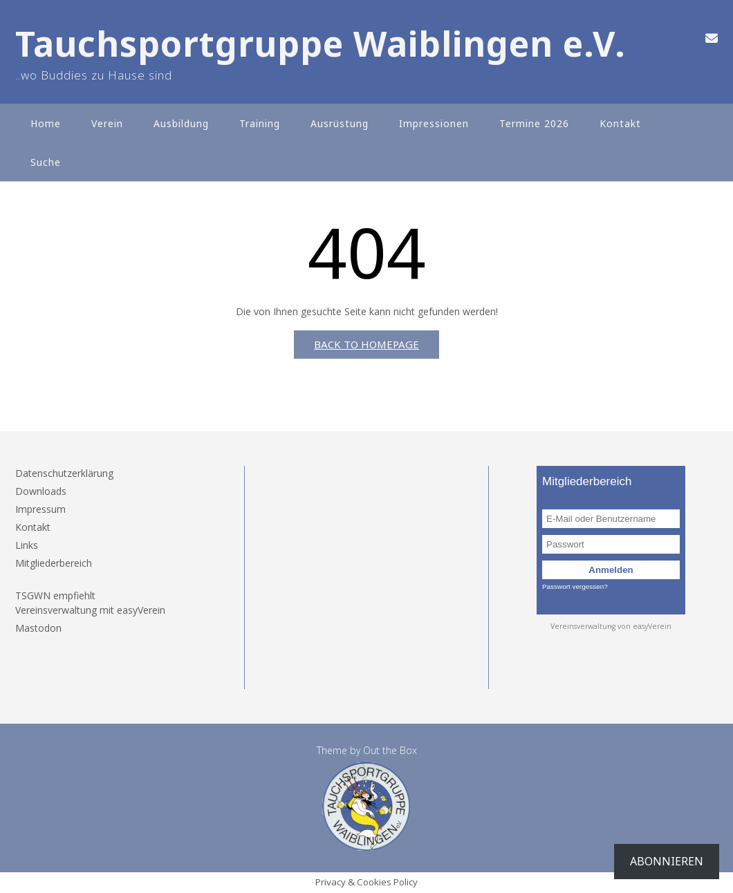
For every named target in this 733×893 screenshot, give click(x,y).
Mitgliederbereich (53, 563)
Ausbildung (181, 123)
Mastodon (38, 627)
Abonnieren (666, 861)
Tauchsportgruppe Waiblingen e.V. (320, 43)
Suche (45, 162)
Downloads (40, 491)
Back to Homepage (366, 344)
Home (45, 123)
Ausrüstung (339, 123)
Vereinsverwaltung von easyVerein (610, 626)
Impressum (40, 509)
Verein (107, 123)
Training (259, 123)
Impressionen (434, 123)
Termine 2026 (534, 123)
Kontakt (620, 123)
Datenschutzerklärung (64, 473)
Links (26, 545)
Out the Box (390, 750)
